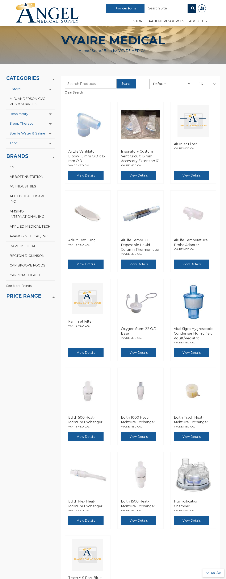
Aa (207, 573)
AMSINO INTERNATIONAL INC (27, 214)
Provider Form (125, 8)
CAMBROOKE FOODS (27, 265)
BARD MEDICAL (23, 246)
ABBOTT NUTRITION (26, 177)
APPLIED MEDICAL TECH (30, 226)
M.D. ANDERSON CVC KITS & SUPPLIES (27, 101)
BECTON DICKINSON (27, 256)
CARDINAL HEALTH (26, 275)
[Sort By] (170, 84)
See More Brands (19, 286)
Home (84, 51)
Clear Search (74, 92)
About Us (198, 21)
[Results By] (206, 84)
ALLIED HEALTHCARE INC (27, 199)
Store (139, 21)
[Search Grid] (91, 83)
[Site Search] (167, 8)
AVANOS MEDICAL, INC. (29, 236)
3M (12, 167)
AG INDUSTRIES (23, 186)
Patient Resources (166, 21)
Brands (110, 51)
